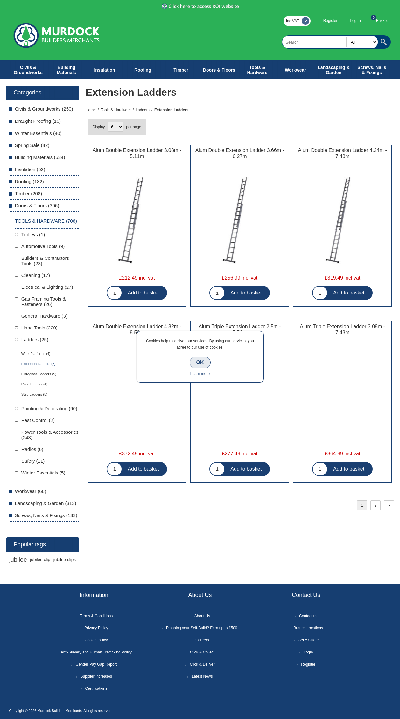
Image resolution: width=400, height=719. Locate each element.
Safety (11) (33, 461)
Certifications (96, 688)
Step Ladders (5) (34, 394)
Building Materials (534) (40, 157)
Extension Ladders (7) (38, 364)
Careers (202, 640)
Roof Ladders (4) (34, 384)
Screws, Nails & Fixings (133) (46, 515)
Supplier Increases (96, 676)
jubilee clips (64, 559)
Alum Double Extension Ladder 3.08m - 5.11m (137, 153)
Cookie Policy (96, 640)
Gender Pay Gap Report (96, 664)
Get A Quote (308, 640)
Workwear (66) (30, 491)
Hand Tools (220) (39, 327)
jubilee (18, 559)
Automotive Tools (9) (43, 246)
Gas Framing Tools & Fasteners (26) (43, 301)
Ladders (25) (34, 339)
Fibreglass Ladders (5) (38, 374)
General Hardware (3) (44, 316)
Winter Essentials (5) (43, 472)
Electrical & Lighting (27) (47, 287)
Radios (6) (32, 449)
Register (330, 20)
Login (308, 652)
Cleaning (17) (35, 275)
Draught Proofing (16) (38, 121)
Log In (355, 20)
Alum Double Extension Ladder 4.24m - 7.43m (342, 153)
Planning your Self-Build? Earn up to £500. (202, 628)
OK (200, 362)
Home (91, 110)
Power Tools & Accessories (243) (50, 434)
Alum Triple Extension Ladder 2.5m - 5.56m (240, 329)
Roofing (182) (29, 181)
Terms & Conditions (96, 616)
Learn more (200, 373)
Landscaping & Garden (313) (45, 503)
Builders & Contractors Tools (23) (45, 260)
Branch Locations (308, 628)
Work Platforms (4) (35, 354)
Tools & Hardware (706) (46, 221)
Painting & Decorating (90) (49, 408)
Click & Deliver (202, 664)
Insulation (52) (30, 169)
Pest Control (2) (38, 420)
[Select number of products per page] (115, 127)
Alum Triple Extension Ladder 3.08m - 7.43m (342, 329)
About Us (202, 616)
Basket (382, 20)
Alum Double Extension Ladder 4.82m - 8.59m (137, 329)
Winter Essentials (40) (38, 133)
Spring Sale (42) (32, 145)
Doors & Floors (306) (37, 205)
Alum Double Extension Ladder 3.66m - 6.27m (239, 153)
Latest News (202, 676)
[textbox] (330, 42)
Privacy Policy (96, 628)
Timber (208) (28, 193)
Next (389, 505)
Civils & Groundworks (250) (44, 109)
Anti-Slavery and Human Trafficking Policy (96, 652)
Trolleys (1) (33, 234)
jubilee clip (40, 559)
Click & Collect (202, 652)
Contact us (308, 616)
